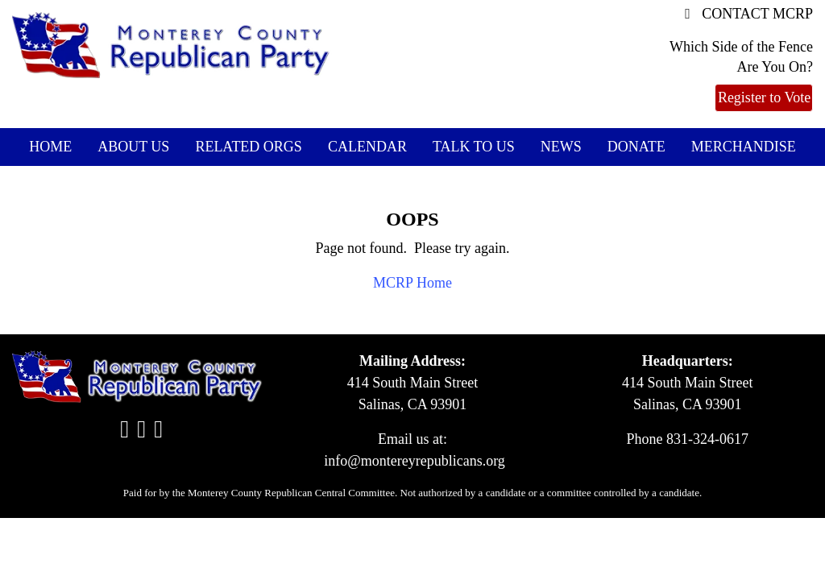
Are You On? (774, 67)
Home (50, 147)
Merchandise (743, 147)
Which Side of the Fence (741, 47)
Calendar (367, 147)
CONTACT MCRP (749, 14)
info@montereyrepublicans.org (414, 461)
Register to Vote (764, 97)
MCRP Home (412, 283)
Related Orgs (248, 147)
